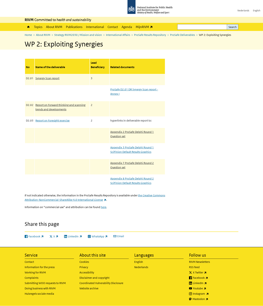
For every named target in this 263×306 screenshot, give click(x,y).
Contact (113, 27)
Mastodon (210, 299)
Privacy (83, 267)
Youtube (209, 288)
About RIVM (54, 27)
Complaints (31, 277)
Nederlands (243, 10)
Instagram (210, 294)
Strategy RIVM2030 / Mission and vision (78, 35)
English (256, 10)
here (103, 207)
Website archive (88, 288)
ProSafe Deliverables (182, 35)
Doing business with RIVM (40, 288)
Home (28, 27)
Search (232, 27)
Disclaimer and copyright (94, 277)
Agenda (127, 27)
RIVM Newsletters (199, 262)
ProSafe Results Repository (150, 35)
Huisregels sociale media (39, 293)
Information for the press (40, 267)
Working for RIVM (35, 272)
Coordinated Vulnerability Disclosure (101, 283)
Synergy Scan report (47, 78)
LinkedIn (209, 283)
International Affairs (118, 35)
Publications (74, 27)
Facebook (210, 278)
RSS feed (194, 267)
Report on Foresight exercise (52, 120)
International (95, 27)
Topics (38, 27)
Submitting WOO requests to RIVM (45, 283)
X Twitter (209, 272)
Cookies (84, 262)
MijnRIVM (145, 27)
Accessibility (86, 272)
